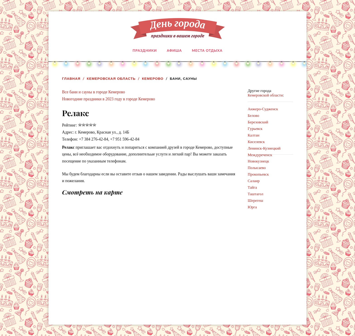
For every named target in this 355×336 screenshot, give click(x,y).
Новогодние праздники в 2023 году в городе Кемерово (108, 99)
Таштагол (255, 194)
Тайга (252, 187)
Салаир (254, 181)
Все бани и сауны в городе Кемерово (93, 92)
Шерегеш (255, 200)
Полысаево (257, 168)
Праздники (145, 50)
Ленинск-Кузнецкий (264, 148)
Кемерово (152, 78)
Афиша (174, 50)
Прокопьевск (258, 174)
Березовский (258, 122)
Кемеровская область (111, 78)
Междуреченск (260, 155)
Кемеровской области (265, 95)
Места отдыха (207, 50)
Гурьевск (255, 129)
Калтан (253, 135)
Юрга (252, 207)
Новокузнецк (258, 161)
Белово (253, 115)
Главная (71, 78)
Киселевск (256, 142)
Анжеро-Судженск (263, 109)
